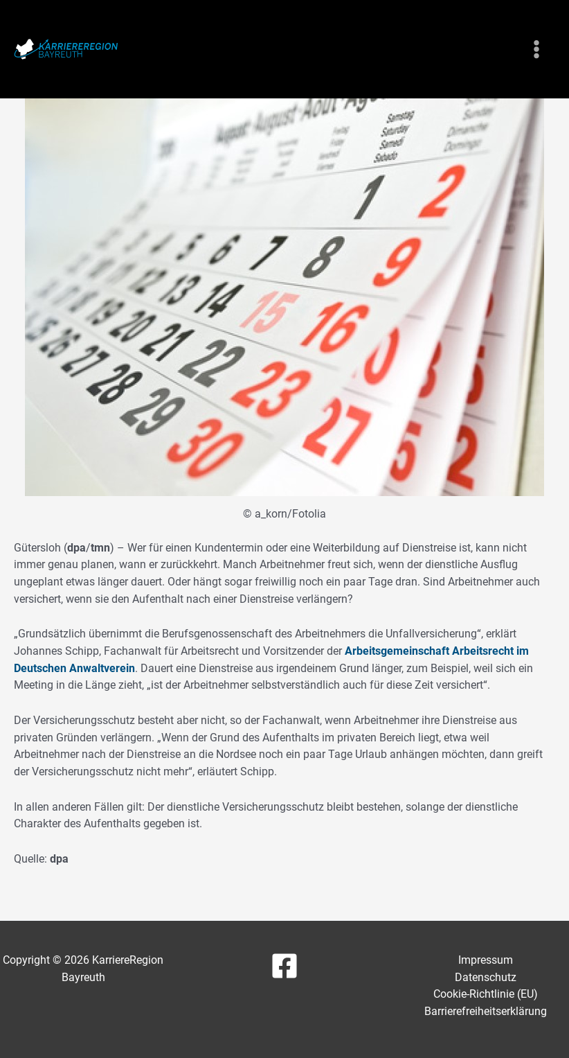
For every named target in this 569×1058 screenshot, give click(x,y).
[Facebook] (284, 966)
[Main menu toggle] (536, 49)
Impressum (485, 960)
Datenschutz (485, 977)
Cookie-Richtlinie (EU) (485, 993)
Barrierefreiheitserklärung (485, 1011)
